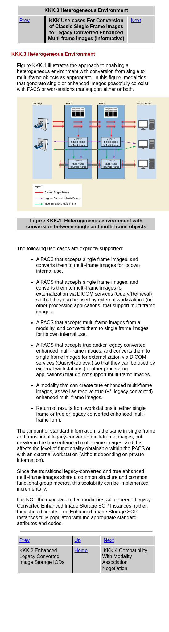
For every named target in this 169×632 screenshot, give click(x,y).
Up (77, 540)
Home (81, 550)
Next (136, 20)
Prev (24, 20)
